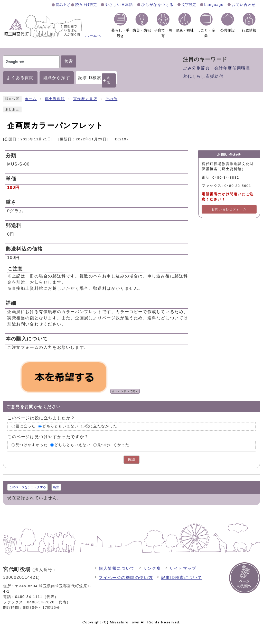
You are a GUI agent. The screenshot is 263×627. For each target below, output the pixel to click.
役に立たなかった (101, 426)
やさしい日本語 (119, 5)
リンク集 (152, 568)
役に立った (26, 426)
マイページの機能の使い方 (126, 577)
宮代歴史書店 (85, 99)
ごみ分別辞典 (196, 68)
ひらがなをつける (157, 5)
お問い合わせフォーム (229, 209)
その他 (111, 99)
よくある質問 (20, 77)
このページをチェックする (27, 487)
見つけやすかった (32, 445)
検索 (68, 61)
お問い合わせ (244, 5)
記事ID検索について (181, 577)
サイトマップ (182, 568)
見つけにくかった (113, 445)
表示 (108, 80)
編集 (56, 487)
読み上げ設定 (86, 5)
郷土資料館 (55, 99)
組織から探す (56, 77)
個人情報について (117, 568)
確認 (131, 459)
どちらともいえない (60, 426)
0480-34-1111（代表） (37, 597)
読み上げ (63, 5)
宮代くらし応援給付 (203, 76)
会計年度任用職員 (232, 68)
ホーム (31, 99)
